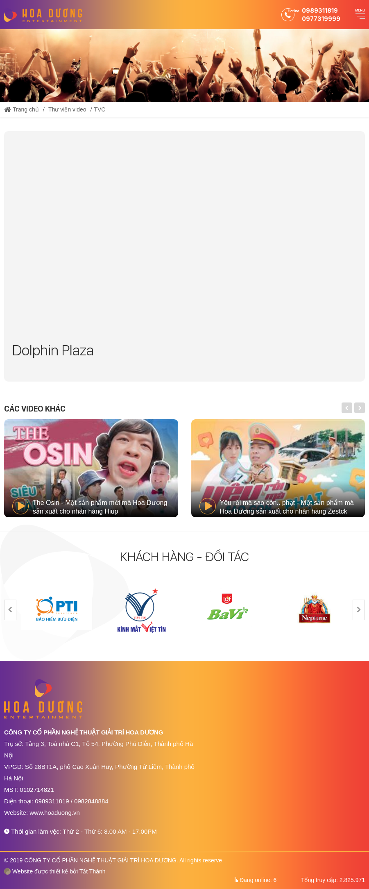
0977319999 (321, 19)
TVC (99, 109)
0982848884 (91, 801)
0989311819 (320, 10)
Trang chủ (21, 109)
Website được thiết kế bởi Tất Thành (55, 871)
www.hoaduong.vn (54, 812)
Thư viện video (67, 109)
